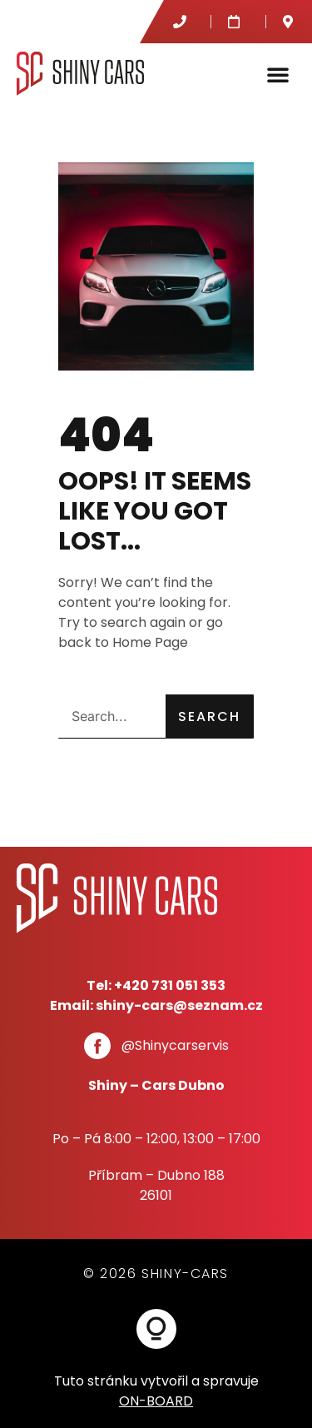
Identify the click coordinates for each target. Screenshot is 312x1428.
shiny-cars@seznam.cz (179, 1005)
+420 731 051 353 (169, 985)
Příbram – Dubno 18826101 (156, 1185)
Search (209, 716)
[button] (277, 74)
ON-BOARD (156, 1401)
